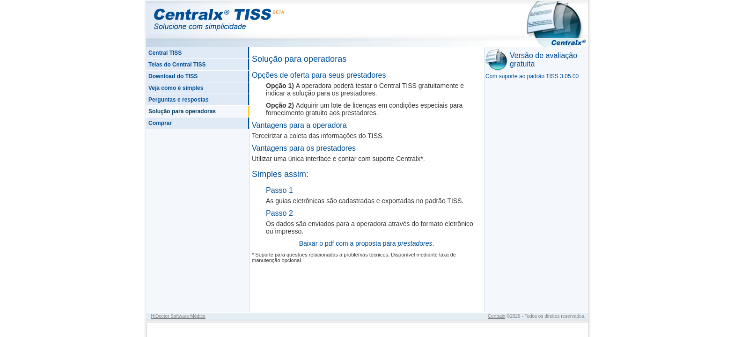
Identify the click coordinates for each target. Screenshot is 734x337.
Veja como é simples (175, 88)
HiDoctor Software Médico (178, 316)
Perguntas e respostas (178, 99)
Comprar (160, 123)
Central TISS (165, 53)
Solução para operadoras (182, 111)
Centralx (496, 316)
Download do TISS (173, 76)
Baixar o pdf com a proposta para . (366, 243)
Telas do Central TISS (177, 64)
